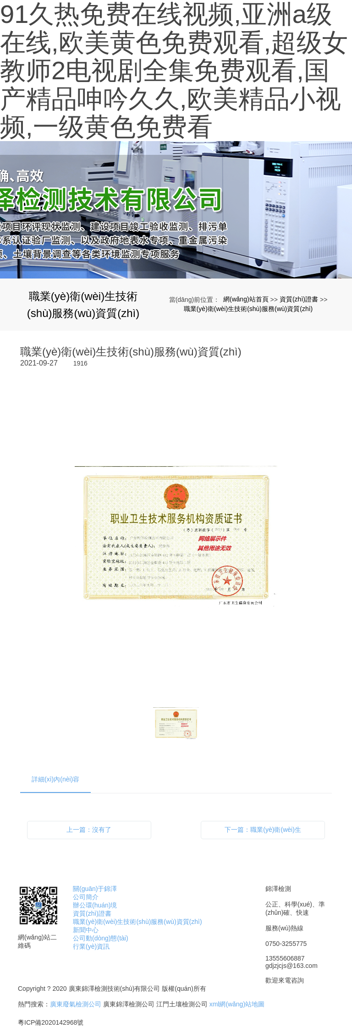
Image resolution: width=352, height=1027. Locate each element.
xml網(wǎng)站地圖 (236, 1004)
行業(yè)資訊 (91, 946)
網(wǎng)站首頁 (246, 299)
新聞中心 (86, 930)
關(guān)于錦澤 (95, 888)
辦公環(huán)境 (95, 905)
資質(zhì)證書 (299, 299)
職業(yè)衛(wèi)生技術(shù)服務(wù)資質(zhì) (248, 308)
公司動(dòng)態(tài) (100, 938)
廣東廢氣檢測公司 (75, 1004)
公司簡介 (86, 897)
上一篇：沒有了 (88, 829)
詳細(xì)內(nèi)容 (55, 779)
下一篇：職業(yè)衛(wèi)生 (263, 829)
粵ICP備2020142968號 (50, 1022)
